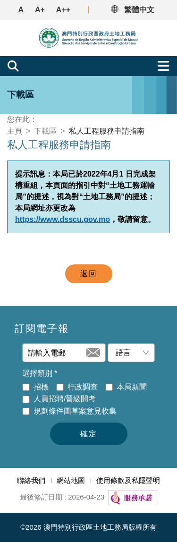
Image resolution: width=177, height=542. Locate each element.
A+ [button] (40, 10)
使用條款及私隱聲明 (128, 480)
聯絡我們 (31, 480)
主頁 (14, 131)
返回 (88, 274)
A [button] (21, 10)
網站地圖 (71, 480)
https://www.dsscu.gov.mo (62, 219)
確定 (88, 434)
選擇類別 (39, 373)
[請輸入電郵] (56, 352)
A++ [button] (63, 10)
